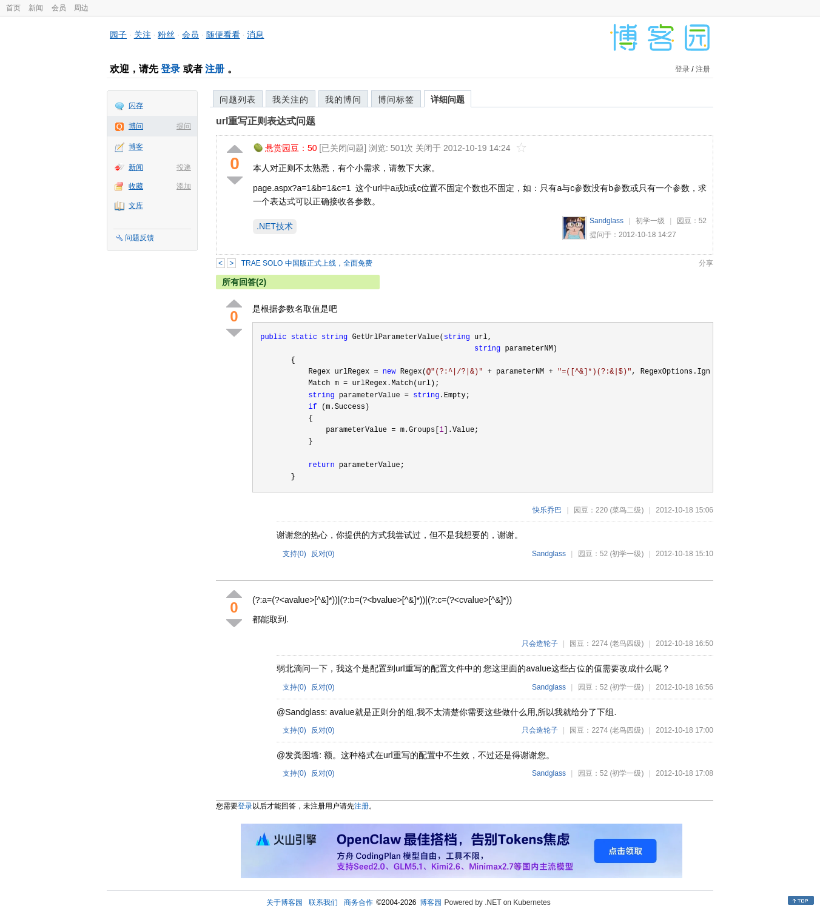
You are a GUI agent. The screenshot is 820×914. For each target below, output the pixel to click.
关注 (142, 34)
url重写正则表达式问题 (265, 121)
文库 (136, 205)
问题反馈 (139, 238)
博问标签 (396, 99)
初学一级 (650, 221)
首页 (13, 8)
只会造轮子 (540, 643)
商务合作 (358, 902)
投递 (183, 167)
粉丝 (166, 34)
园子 (118, 34)
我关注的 (290, 99)
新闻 (36, 8)
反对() (323, 553)
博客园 (431, 902)
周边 (81, 8)
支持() (294, 553)
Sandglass (606, 221)
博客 (136, 147)
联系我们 (323, 902)
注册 (214, 69)
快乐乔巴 (547, 510)
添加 (183, 186)
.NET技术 (275, 226)
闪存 (136, 105)
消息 (255, 34)
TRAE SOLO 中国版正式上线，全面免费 (306, 263)
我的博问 (343, 99)
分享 (706, 263)
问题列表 (238, 99)
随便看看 (223, 34)
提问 (183, 126)
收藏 (136, 186)
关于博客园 (284, 902)
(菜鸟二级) (627, 510)
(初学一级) (627, 553)
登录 (170, 69)
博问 (136, 126)
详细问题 (448, 99)
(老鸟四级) (627, 643)
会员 (59, 8)
